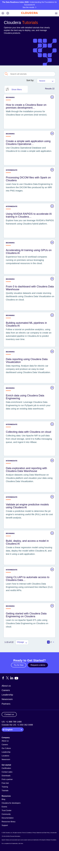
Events (4, 807)
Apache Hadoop (6, 839)
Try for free (18, 665)
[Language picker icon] (7, 13)
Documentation (8, 818)
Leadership (7, 694)
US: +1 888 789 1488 (12, 722)
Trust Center (6, 810)
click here (20, 843)
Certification (6, 768)
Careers (6, 690)
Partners (6, 703)
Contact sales (7, 772)
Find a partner (7, 779)
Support (5, 825)
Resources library (8, 822)
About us (6, 685)
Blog (3, 799)
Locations (5, 756)
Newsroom (7, 699)
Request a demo (38, 665)
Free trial (5, 783)
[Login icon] (3, 13)
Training (5, 787)
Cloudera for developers (11, 803)
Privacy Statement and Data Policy (41, 832)
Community (6, 814)
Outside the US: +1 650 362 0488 (17, 725)
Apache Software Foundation (49, 839)
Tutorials (5, 790)
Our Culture (6, 748)
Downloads (6, 776)
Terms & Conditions (27, 832)
